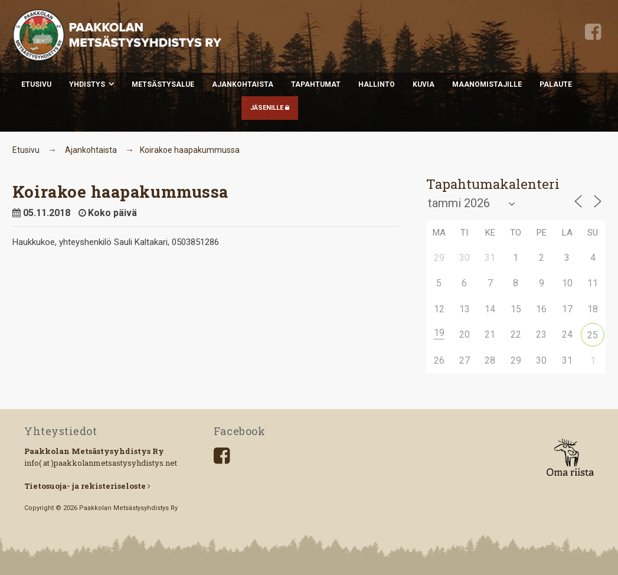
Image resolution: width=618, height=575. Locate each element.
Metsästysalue (163, 84)
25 (592, 335)
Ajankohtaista (242, 84)
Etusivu (36, 84)
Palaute (555, 84)
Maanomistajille (487, 84)
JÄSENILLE (269, 108)
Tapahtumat (316, 84)
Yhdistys (87, 84)
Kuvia (423, 84)
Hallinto (376, 84)
